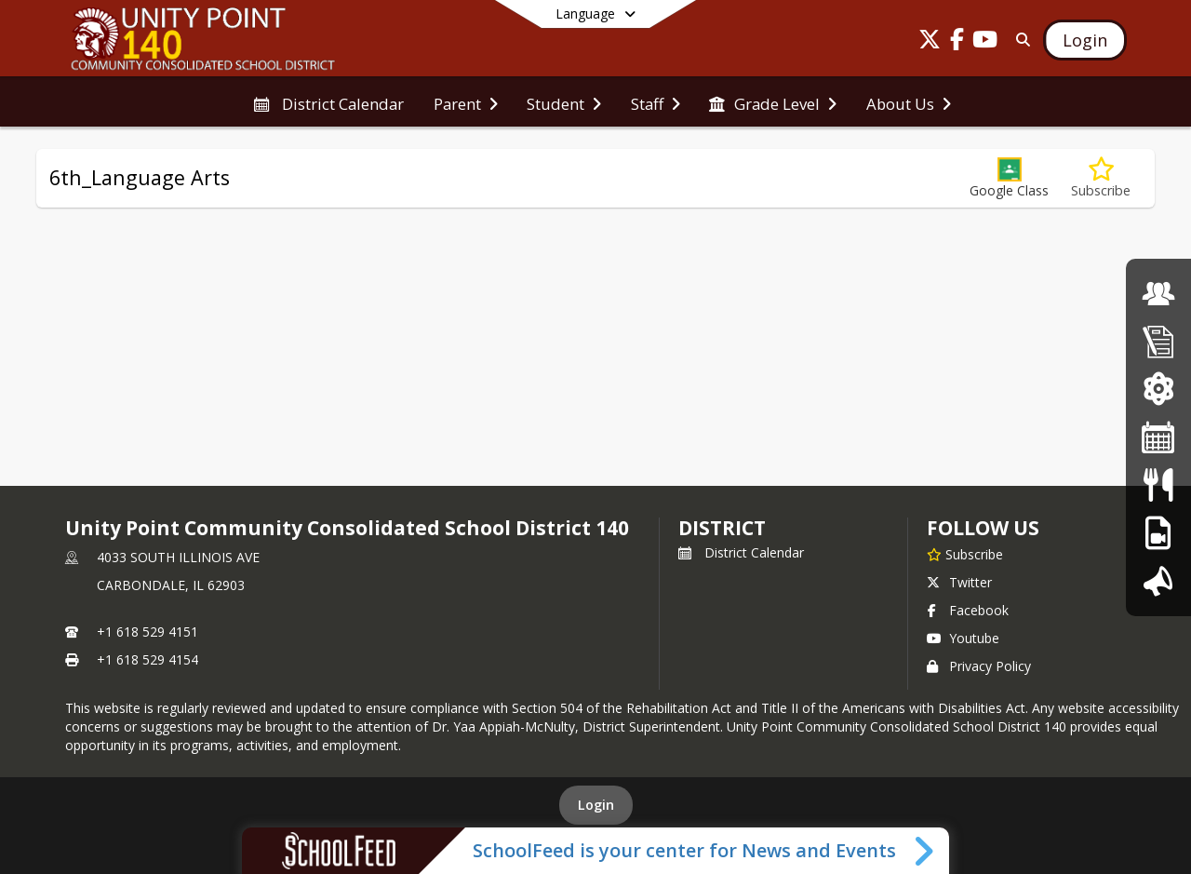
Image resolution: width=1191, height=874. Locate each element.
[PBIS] (1158, 533)
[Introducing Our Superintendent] (1158, 580)
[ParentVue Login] (1158, 388)
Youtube (963, 638)
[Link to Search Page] (1019, 39)
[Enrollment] (1158, 341)
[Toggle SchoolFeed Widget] (925, 850)
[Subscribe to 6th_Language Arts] (1101, 178)
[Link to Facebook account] (957, 42)
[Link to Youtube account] (985, 42)
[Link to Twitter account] (929, 42)
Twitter (959, 582)
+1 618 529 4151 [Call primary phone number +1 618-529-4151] (147, 631)
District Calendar (741, 552)
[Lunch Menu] (1158, 484)
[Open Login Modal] (1085, 40)
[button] (1009, 178)
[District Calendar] (1158, 437)
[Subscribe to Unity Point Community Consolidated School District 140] (965, 554)
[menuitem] (328, 102)
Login (596, 804)
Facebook (968, 610)
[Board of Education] (1158, 293)
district (722, 528)
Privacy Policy (979, 666)
